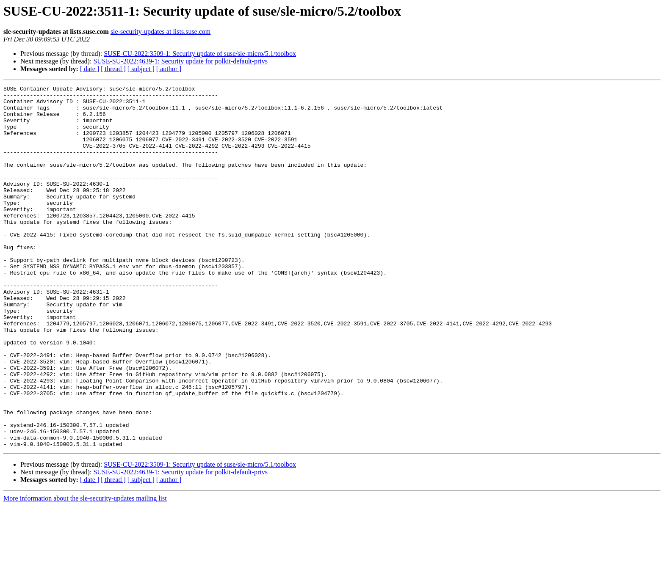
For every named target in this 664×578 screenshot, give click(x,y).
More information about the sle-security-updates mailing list (85, 570)
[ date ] (89, 68)
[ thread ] (113, 68)
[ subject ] (141, 68)
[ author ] (169, 68)
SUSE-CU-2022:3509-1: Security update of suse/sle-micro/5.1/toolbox (200, 53)
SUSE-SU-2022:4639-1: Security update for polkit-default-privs (180, 61)
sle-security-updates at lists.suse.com (160, 31)
